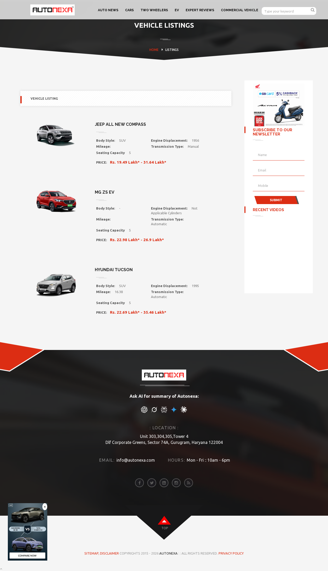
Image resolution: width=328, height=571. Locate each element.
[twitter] (151, 482)
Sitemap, (92, 553)
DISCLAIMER (110, 553)
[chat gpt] (144, 411)
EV (177, 10)
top (164, 528)
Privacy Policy (231, 553)
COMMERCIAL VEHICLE (239, 10)
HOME (154, 49)
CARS (129, 10)
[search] (312, 10)
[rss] (188, 482)
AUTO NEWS (108, 10)
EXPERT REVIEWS (200, 10)
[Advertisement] (279, 253)
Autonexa (168, 553)
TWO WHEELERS (154, 10)
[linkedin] (164, 482)
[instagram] (176, 482)
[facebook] (139, 482)
